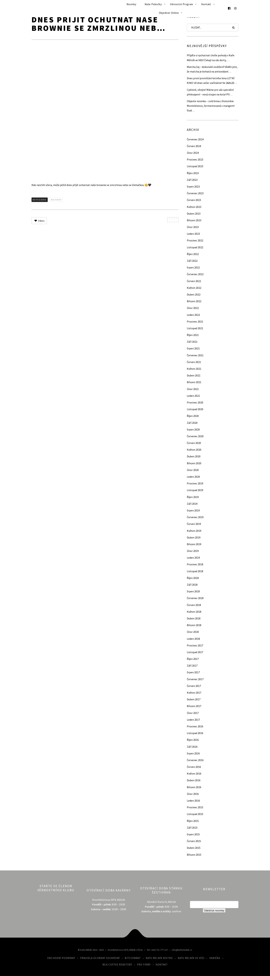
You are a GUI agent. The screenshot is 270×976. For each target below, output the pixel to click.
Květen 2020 (194, 449)
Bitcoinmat (133, 958)
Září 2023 (192, 179)
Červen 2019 (194, 524)
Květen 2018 (194, 611)
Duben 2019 (193, 537)
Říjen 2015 (193, 821)
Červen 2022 (194, 281)
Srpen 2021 (193, 348)
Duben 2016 (193, 780)
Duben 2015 (193, 847)
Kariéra (214, 958)
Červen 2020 (194, 443)
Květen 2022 (194, 287)
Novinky (131, 4)
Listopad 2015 (195, 814)
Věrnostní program (181, 4)
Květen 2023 (194, 207)
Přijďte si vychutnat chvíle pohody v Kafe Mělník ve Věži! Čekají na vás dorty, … (210, 58)
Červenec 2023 (195, 193)
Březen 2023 (194, 220)
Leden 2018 (193, 638)
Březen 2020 (194, 463)
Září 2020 (192, 422)
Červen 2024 (194, 146)
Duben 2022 (193, 294)
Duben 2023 (193, 213)
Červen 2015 (194, 841)
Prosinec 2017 (195, 645)
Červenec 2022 (195, 274)
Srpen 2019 (193, 510)
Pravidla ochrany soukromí (100, 958)
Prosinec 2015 (195, 807)
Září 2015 (192, 827)
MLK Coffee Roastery (117, 964)
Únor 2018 (193, 632)
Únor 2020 (193, 470)
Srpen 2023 (193, 186)
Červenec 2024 (195, 139)
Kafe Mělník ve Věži (191, 958)
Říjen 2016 (193, 739)
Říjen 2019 (193, 497)
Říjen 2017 (193, 659)
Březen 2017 (194, 706)
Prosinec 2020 (195, 402)
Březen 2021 (194, 382)
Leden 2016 (193, 800)
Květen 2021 (194, 368)
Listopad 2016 (195, 733)
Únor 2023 (193, 227)
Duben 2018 (193, 618)
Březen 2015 (194, 854)
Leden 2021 (193, 395)
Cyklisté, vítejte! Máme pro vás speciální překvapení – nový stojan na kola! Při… (210, 92)
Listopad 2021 (195, 328)
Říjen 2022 (193, 254)
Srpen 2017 (193, 672)
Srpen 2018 (193, 591)
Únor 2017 (193, 713)
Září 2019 (192, 503)
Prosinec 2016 (195, 726)
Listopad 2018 (195, 571)
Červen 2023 (194, 200)
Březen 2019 (194, 544)
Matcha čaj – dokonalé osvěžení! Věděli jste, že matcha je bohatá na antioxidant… (212, 69)
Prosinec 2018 (195, 564)
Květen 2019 (194, 530)
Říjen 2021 (193, 335)
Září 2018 (192, 584)
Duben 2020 (193, 456)
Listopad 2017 (195, 652)
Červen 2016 (194, 767)
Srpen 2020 (193, 429)
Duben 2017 (193, 699)
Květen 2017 (194, 692)
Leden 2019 (193, 557)
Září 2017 (192, 665)
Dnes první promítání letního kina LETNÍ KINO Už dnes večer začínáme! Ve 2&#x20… (212, 80)
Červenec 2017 (195, 679)
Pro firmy (144, 964)
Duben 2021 (193, 375)
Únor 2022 (193, 308)
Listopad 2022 (195, 247)
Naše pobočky (153, 4)
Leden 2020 (193, 476)
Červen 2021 (194, 362)
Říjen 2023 (193, 173)
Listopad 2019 (195, 490)
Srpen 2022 (193, 267)
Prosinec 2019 (195, 483)
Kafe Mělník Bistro (159, 958)
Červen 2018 (194, 605)
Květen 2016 (194, 773)
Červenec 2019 (195, 517)
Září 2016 (192, 746)
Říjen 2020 (193, 416)
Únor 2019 (193, 551)
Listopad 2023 (195, 166)
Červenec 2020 (195, 436)
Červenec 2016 (195, 760)
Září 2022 (192, 260)
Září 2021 (192, 341)
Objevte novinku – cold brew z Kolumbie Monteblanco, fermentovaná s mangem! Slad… (211, 105)
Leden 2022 (193, 314)
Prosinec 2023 (195, 159)
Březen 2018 (194, 625)
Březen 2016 (194, 787)
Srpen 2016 (193, 753)
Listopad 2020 (195, 409)
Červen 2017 (194, 686)
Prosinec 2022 (195, 240)
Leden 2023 (193, 233)
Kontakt (206, 4)
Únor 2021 (193, 389)
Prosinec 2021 (195, 321)
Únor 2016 (193, 794)
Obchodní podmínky (61, 958)
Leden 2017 (193, 719)
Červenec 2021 (195, 355)
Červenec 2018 (195, 598)
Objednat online (169, 12)
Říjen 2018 (193, 578)
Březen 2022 (194, 301)
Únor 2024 (193, 152)
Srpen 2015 (193, 834)
